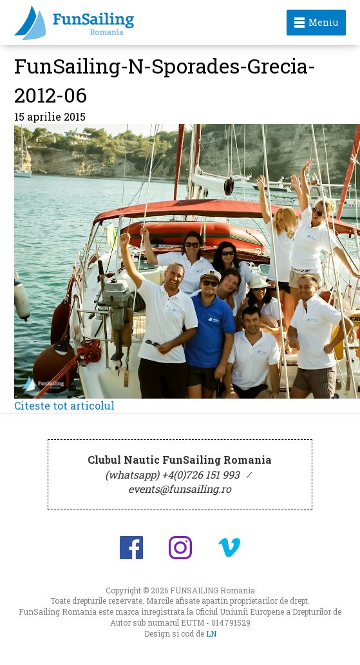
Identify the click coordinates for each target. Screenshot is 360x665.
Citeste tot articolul (64, 405)
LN (211, 633)
